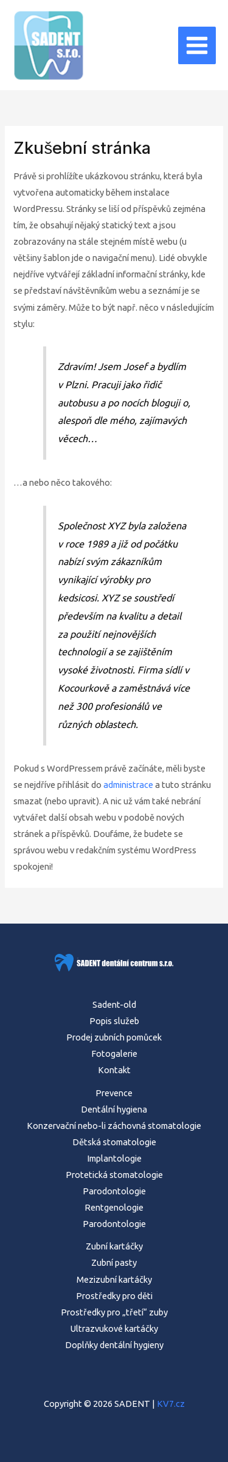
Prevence (114, 1093)
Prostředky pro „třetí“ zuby (114, 1312)
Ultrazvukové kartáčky (114, 1328)
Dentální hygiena (114, 1109)
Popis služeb (114, 1021)
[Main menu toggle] (197, 45)
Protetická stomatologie (114, 1174)
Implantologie (114, 1158)
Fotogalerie (114, 1053)
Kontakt (114, 1070)
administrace (128, 784)
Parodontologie (114, 1191)
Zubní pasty (114, 1262)
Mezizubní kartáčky (114, 1279)
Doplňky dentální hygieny (114, 1345)
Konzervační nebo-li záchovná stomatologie (114, 1125)
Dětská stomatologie (114, 1142)
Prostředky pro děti (114, 1296)
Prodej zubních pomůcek (114, 1037)
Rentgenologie (114, 1207)
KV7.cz (171, 1403)
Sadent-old (114, 1004)
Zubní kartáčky (114, 1246)
